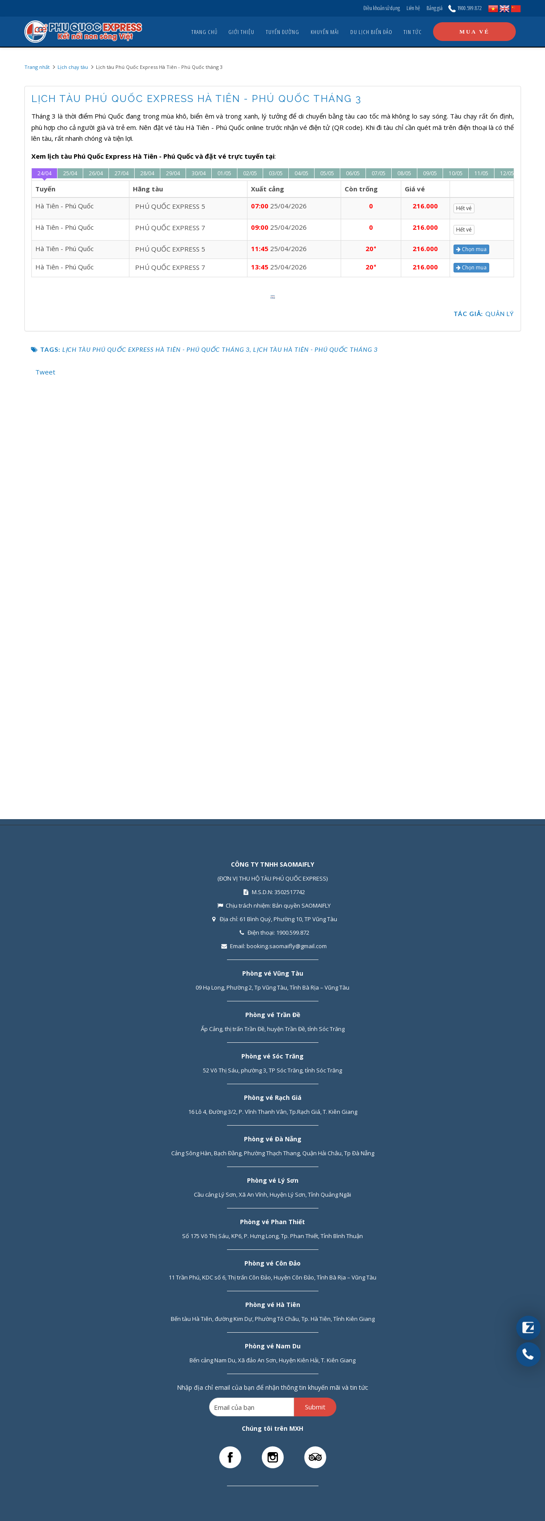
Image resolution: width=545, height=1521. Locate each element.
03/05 (276, 173)
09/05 (430, 173)
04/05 (301, 173)
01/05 (224, 173)
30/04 (199, 173)
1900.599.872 (464, 8)
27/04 (122, 173)
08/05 (404, 173)
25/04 (70, 173)
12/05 (507, 173)
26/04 (96, 173)
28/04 (147, 173)
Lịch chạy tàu (73, 67)
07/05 (379, 173)
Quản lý (499, 720)
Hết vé (466, 208)
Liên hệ (413, 8)
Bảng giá (435, 8)
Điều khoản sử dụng (381, 8)
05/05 (327, 173)
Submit (315, 1406)
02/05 (250, 173)
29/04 (173, 173)
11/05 (481, 173)
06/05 (353, 173)
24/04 (44, 173)
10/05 (456, 173)
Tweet (45, 778)
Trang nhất (37, 67)
